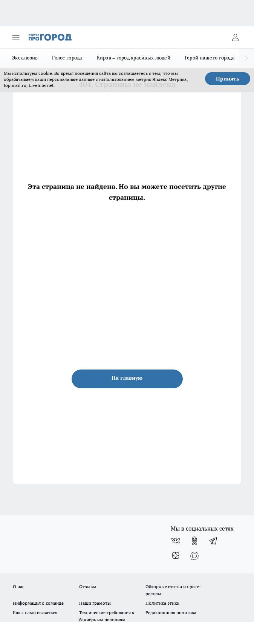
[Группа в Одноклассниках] (194, 540)
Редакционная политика (170, 612)
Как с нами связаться (35, 612)
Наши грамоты (95, 603)
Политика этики (162, 603)
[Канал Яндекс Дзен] (175, 555)
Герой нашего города (210, 57)
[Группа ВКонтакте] (175, 540)
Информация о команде (38, 603)
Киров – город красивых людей (133, 57)
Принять (227, 78)
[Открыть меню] (16, 37)
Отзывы (87, 586)
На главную (127, 377)
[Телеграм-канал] (213, 540)
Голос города (67, 57)
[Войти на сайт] (235, 37)
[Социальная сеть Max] (194, 555)
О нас (18, 586)
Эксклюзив (25, 57)
